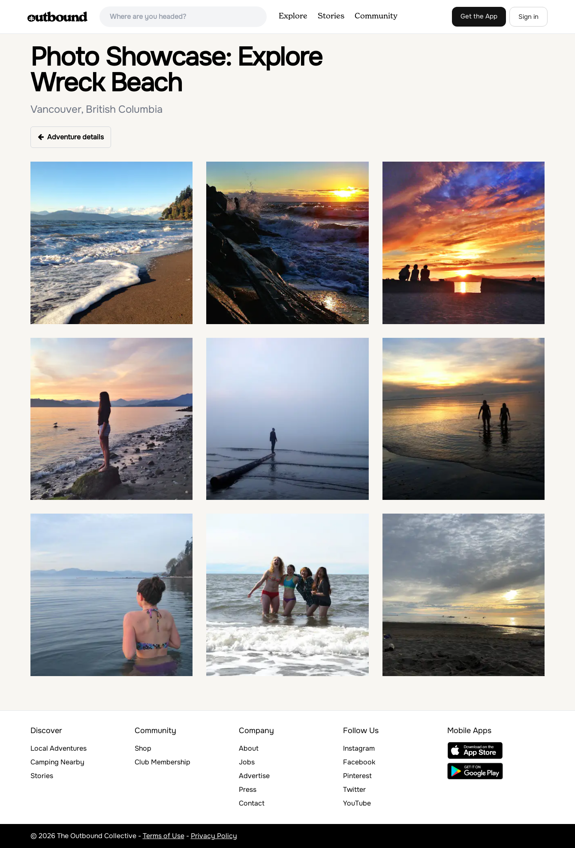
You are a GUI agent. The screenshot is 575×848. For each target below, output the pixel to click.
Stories (331, 16)
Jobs (247, 762)
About (249, 748)
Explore (293, 16)
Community (376, 16)
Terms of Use (163, 835)
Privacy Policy (214, 835)
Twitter (354, 789)
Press (247, 789)
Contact (252, 803)
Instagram (359, 748)
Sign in (528, 16)
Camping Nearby (57, 762)
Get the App (479, 16)
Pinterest (357, 775)
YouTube (357, 803)
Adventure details (71, 136)
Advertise (254, 775)
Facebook (359, 762)
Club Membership (162, 762)
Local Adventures (58, 748)
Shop (143, 748)
